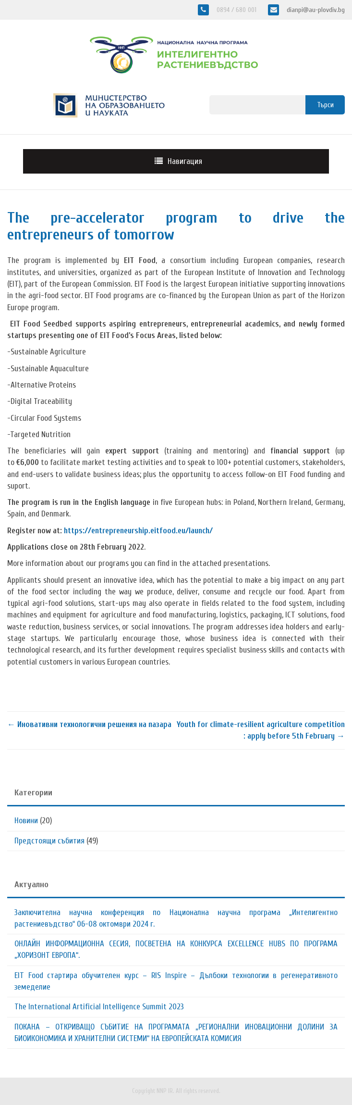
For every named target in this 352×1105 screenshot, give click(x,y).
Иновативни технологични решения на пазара (89, 724)
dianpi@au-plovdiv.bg (315, 10)
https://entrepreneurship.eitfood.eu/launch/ (138, 530)
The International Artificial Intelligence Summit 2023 (99, 1006)
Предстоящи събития (49, 840)
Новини (26, 820)
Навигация (185, 161)
